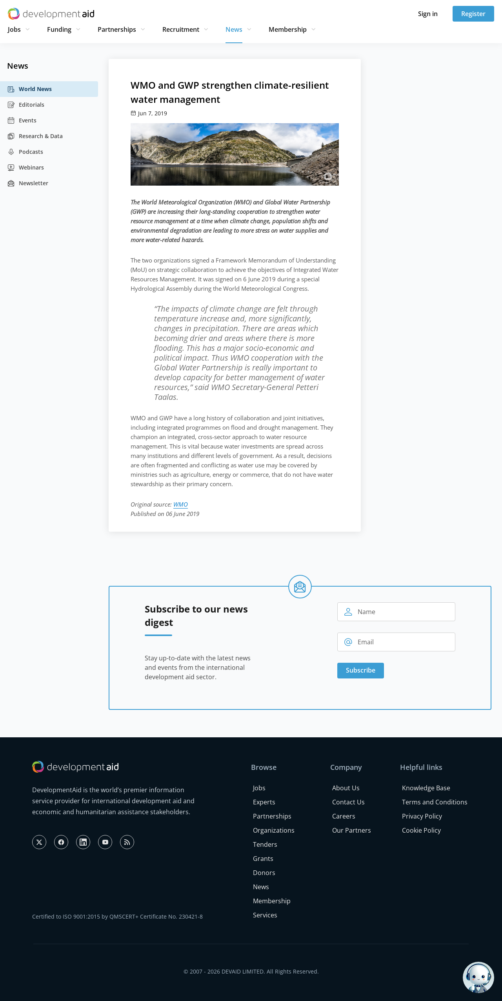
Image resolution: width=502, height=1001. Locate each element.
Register (473, 13)
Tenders (265, 844)
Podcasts (25, 152)
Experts (264, 802)
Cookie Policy (421, 830)
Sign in (428, 13)
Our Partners (351, 830)
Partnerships (117, 29)
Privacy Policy (422, 816)
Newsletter (27, 183)
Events (21, 120)
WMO (180, 504)
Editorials (25, 105)
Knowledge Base (426, 788)
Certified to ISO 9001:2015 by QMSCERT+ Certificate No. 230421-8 (117, 916)
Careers (343, 816)
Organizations (274, 830)
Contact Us (348, 802)
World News (29, 89)
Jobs (14, 29)
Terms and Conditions (434, 802)
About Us (346, 788)
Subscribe (360, 670)
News (234, 29)
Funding (59, 29)
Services (265, 915)
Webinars (25, 167)
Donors (264, 872)
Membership (288, 29)
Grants (263, 858)
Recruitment (180, 29)
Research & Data (35, 136)
